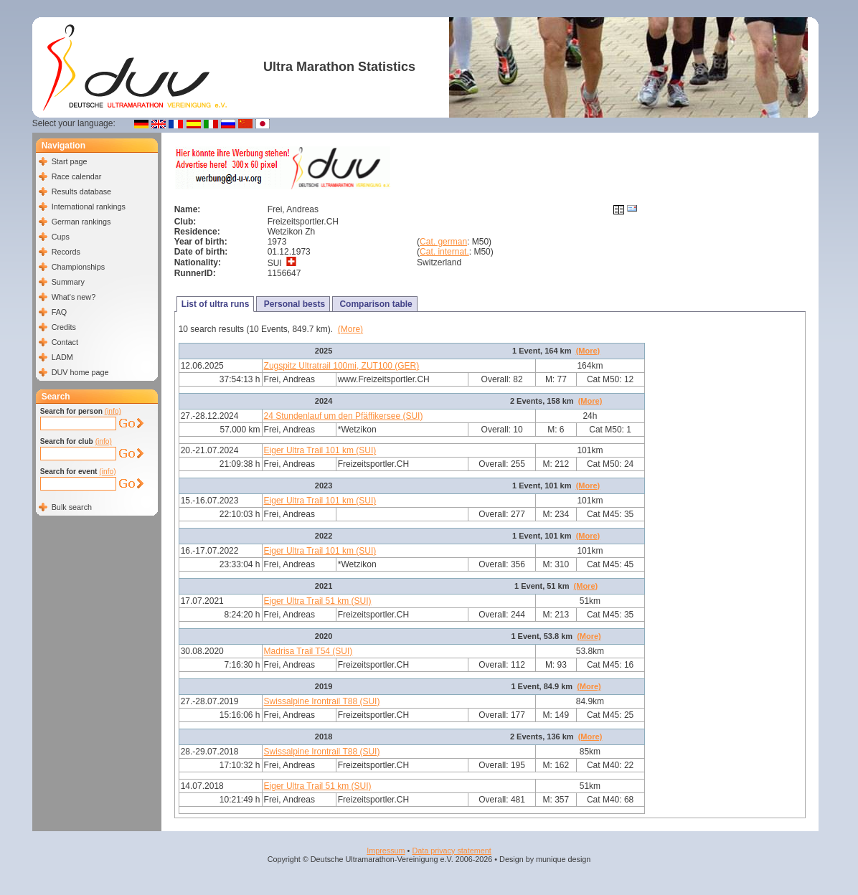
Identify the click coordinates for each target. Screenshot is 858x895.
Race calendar (77, 176)
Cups (61, 236)
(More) (350, 329)
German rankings (81, 221)
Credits (64, 327)
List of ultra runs (216, 304)
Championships (78, 266)
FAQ (59, 312)
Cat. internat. (444, 252)
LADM (62, 357)
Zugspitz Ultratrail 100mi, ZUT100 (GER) (342, 366)
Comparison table (374, 304)
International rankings (89, 206)
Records (66, 251)
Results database (81, 191)
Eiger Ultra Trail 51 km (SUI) (318, 601)
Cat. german (443, 242)
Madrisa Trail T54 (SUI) (308, 651)
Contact (65, 342)
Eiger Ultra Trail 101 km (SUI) (320, 450)
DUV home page (80, 372)
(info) (113, 411)
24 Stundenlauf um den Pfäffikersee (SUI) (343, 416)
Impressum (386, 850)
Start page (70, 161)
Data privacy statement (451, 850)
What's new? (73, 297)
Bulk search (72, 507)
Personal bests (293, 304)
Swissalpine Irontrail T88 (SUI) (322, 701)
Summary (68, 282)
